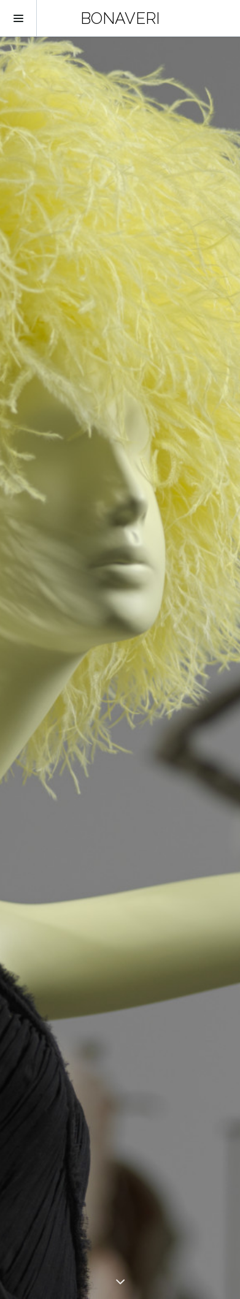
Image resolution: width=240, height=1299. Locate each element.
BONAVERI (120, 18)
